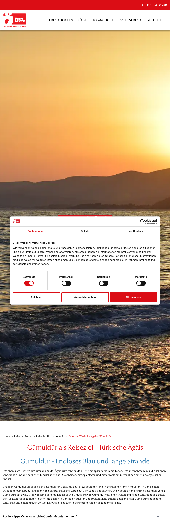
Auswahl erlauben (85, 297)
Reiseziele (154, 20)
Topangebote (103, 20)
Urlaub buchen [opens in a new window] (61, 20)
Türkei (83, 20)
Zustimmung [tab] (35, 231)
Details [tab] (85, 231)
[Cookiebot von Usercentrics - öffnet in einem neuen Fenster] (142, 221)
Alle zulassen (133, 297)
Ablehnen (36, 297)
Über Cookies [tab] (135, 231)
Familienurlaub (130, 20)
